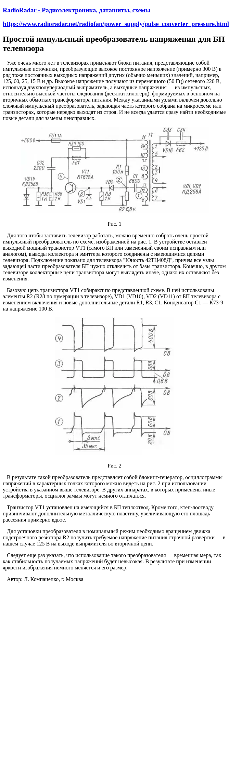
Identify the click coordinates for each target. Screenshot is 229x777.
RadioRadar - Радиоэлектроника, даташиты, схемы (76, 10)
